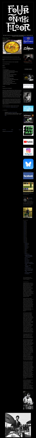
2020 (25, 228)
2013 (25, 237)
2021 (25, 227)
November (26, 244)
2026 (25, 221)
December (26, 243)
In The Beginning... (27, 273)
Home (12, 129)
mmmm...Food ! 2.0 (27, 257)
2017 (25, 232)
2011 (25, 239)
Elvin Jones (26, 258)
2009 (25, 242)
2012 (25, 238)
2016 (25, 233)
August (26, 248)
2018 (25, 231)
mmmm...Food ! (27, 261)
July (25, 249)
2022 (25, 226)
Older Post (20, 129)
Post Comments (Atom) (9, 131)
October (26, 245)
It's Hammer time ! (27, 254)
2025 (25, 222)
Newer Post (4, 129)
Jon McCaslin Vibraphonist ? (28, 272)
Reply (5, 115)
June (25, 250)
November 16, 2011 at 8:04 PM (13, 112)
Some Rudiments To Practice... (29, 262)
